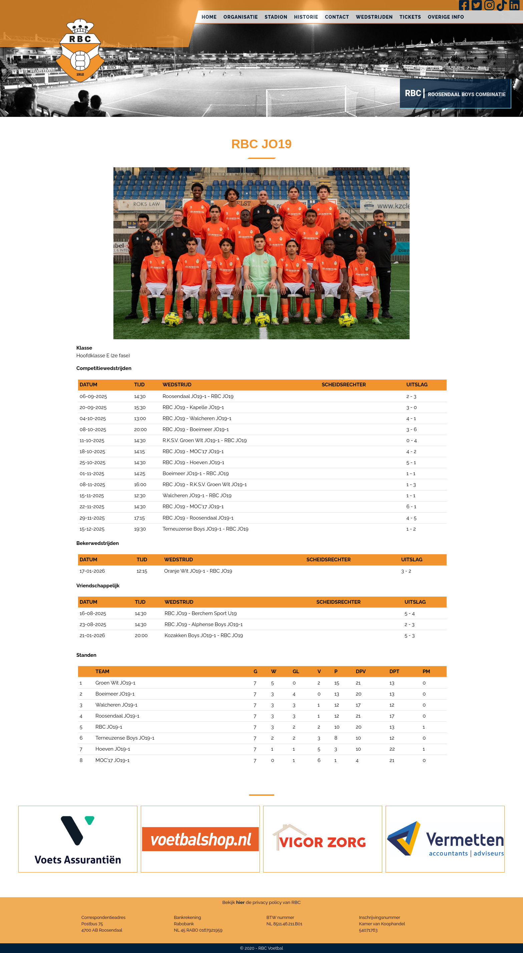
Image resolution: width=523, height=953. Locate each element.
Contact (337, 17)
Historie (306, 17)
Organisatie (240, 17)
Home (209, 17)
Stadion (276, 17)
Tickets (410, 17)
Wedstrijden (374, 17)
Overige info (446, 17)
